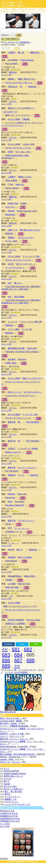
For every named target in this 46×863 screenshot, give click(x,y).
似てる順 (6, 48)
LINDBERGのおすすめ (10, 819)
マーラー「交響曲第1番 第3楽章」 (15, 726)
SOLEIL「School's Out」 (11, 757)
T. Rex (10, 184)
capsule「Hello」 (7, 759)
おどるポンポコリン (32, 392)
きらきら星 (27, 329)
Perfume (11, 494)
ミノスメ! (41, 9)
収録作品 (32, 87)
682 (28, 649)
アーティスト (23, 10)
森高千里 (12, 422)
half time (34, 475)
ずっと (6, 768)
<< (5, 649)
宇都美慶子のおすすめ (10, 821)
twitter (22, 644)
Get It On (20, 184)
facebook (8, 644)
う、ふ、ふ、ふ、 (22, 528)
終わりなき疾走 (25, 557)
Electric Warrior (12, 188)
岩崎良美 (12, 475)
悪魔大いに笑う (25, 177)
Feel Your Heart (33, 620)
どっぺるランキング (27, 670)
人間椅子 (12, 52)
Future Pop (10, 498)
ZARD (10, 152)
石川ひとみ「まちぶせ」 (11, 762)
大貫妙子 (12, 449)
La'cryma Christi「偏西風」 (12, 721)
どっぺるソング (11, 2)
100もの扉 (31, 348)
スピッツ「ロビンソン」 (11, 736)
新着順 (17, 48)
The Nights (19, 502)
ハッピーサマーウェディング (17, 804)
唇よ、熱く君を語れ (13, 792)
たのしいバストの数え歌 (31, 322)
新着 (14, 10)
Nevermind (10, 215)
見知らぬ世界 (11, 180)
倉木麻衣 (12, 359)
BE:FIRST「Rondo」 (9, 723)
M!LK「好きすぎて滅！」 (11, 718)
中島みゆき (13, 87)
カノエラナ (13, 322)
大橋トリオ (13, 230)
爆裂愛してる (10, 799)
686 (6, 660)
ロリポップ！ (33, 862)
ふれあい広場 (28, 144)
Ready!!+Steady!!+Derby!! (15, 774)
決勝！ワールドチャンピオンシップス (20, 606)
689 (6, 666)
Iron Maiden (13, 60)
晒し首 (21, 52)
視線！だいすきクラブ (32, 378)
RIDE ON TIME (12, 587)
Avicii (10, 501)
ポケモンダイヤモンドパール (18, 148)
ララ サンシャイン (26, 521)
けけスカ (7, 779)
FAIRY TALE (10, 363)
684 (18, 655)
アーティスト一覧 (8, 670)
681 (16, 649)
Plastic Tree (13, 203)
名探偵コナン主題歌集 (15, 623)
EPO (10, 528)
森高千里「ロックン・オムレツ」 (14, 739)
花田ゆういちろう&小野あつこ (21, 108)
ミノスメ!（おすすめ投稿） (17, 672)
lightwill (20, 862)
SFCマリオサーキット (26, 264)
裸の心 (8, 794)
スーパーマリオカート (15, 268)
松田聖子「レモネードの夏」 (13, 734)
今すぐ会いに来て (23, 152)
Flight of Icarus (26, 60)
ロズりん (13, 101)
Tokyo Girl (22, 494)
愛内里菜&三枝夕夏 (16, 348)
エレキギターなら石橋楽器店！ (17, 42)
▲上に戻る (5, 826)
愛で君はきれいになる (30, 230)
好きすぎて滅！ (10, 786)
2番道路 (25, 119)
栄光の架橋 (19, 297)
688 (30, 660)
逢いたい (18, 283)
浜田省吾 (12, 557)
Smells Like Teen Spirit (27, 211)
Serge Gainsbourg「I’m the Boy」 (15, 747)
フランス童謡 (14, 329)
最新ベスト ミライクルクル (17, 115)
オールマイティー (12, 797)
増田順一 (12, 79)
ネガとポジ (10, 207)
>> (17, 666)
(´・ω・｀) (13, 543)
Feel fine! (22, 359)
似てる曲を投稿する (10, 39)
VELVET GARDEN (16, 620)
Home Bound (11, 561)
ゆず (10, 283)
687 (18, 660)
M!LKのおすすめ (7, 811)
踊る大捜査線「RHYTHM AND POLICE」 (18, 754)
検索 (19, 35)
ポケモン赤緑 (11, 241)
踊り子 (20, 550)
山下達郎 (12, 584)
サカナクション (11, 802)
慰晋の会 (13, 72)
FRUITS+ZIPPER (11, 771)
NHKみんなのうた (13, 452)
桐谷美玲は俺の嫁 (8, 712)
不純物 (23, 203)
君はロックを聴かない (13, 789)
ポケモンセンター (26, 237)
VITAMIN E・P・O (13, 532)
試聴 (5, 56)
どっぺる (4, 10)
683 (6, 655)
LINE (35, 644)
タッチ (21, 475)
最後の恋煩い (30, 576)
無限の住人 (35, 52)
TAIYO (8, 524)
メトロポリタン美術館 (28, 449)
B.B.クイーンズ (14, 392)
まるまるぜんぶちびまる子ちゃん (20, 396)
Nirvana (11, 211)
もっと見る (5, 824)
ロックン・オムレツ (27, 468)
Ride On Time (24, 584)
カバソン (32, 9)
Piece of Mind (11, 64)
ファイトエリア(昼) (30, 256)
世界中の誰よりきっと (13, 776)
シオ (11, 596)
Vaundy (11, 550)
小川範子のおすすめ (9, 813)
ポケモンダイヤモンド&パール (18, 83)
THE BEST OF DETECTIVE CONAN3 (21, 352)
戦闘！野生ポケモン (27, 79)
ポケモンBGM (14, 119)
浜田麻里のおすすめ (9, 816)
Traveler (8, 580)
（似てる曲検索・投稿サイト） (14, 6)
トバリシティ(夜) (30, 414)
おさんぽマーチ (10, 112)
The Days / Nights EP (14, 505)
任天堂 (11, 264)
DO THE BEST (32, 422)
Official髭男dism (15, 576)
